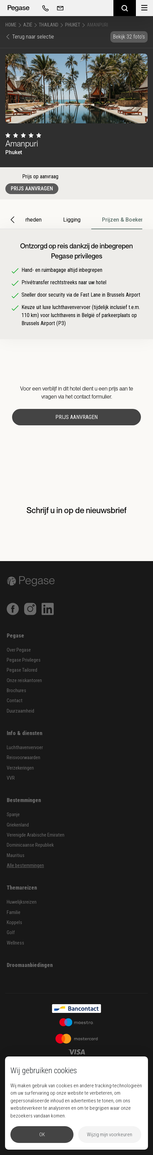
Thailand (48, 24)
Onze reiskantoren (24, 680)
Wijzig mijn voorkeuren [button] (109, 1135)
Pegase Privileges (24, 660)
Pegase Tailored (22, 670)
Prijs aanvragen (32, 188)
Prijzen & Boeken (123, 220)
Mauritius (15, 855)
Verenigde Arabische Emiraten (35, 835)
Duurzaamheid (20, 711)
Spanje (13, 814)
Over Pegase (19, 650)
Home (10, 24)
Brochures (16, 690)
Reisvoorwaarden (23, 758)
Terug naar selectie (29, 37)
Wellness (15, 943)
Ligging (72, 220)
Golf (11, 932)
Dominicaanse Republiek (30, 845)
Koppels (14, 922)
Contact (14, 701)
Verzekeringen (20, 768)
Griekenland (18, 825)
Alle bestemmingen (25, 865)
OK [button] (42, 1135)
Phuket (72, 24)
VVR (11, 778)
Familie (13, 912)
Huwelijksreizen (22, 902)
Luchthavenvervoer (25, 747)
